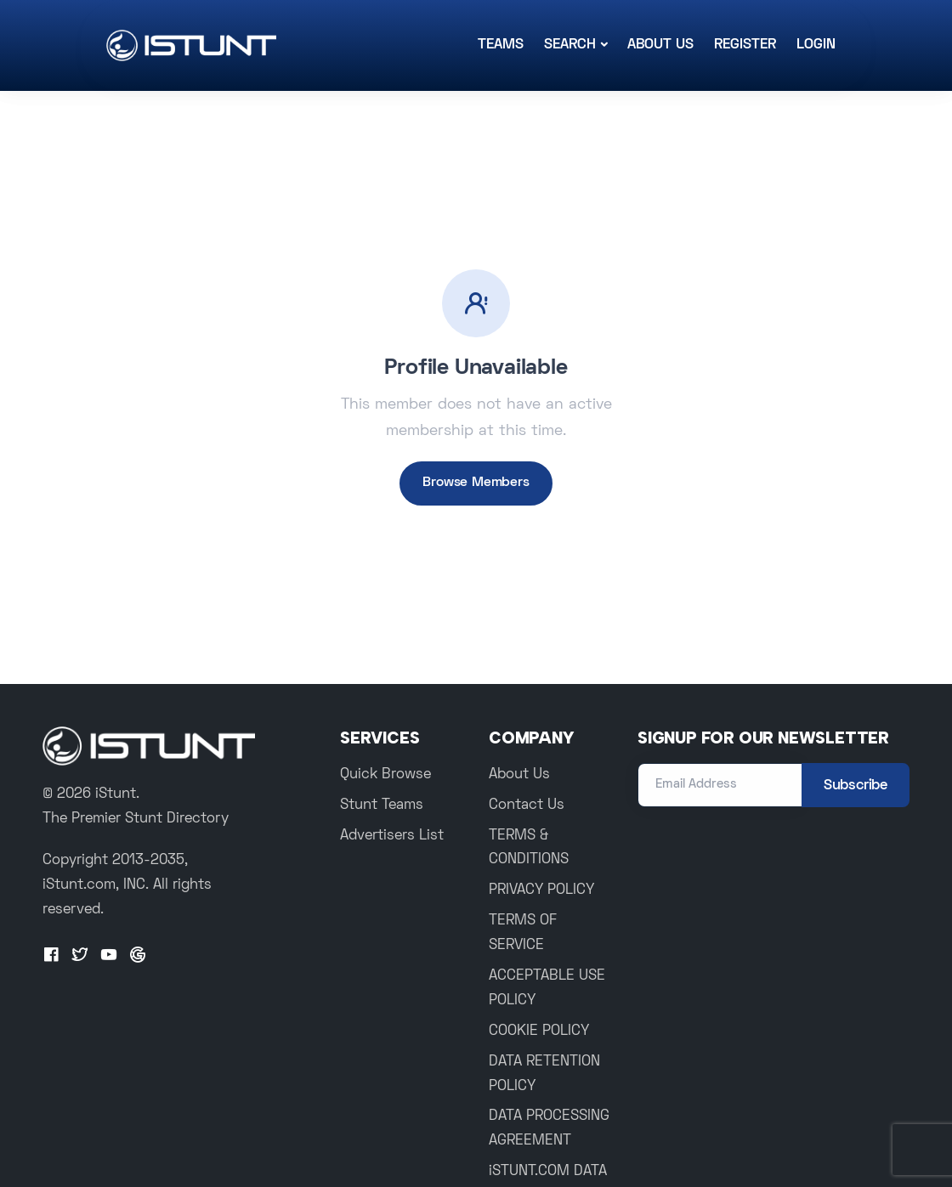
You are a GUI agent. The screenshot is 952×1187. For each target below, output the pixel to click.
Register (745, 45)
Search (570, 45)
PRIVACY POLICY (541, 890)
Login (816, 45)
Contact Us (526, 805)
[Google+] (137, 956)
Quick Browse (385, 775)
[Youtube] (108, 956)
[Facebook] (51, 956)
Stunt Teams (381, 805)
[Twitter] (79, 956)
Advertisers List (392, 836)
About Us (660, 45)
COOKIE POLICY (539, 1031)
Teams (501, 45)
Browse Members (475, 483)
